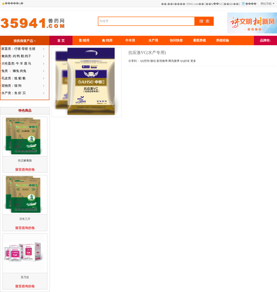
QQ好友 (185, 61)
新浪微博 (162, 61)
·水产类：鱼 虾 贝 (13, 93)
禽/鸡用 (107, 40)
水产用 (153, 40)
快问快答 (176, 40)
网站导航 (267, 3)
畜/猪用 (84, 40)
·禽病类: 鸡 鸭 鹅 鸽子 (15, 56)
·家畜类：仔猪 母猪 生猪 (17, 49)
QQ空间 (145, 61)
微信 (153, 61)
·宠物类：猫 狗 (10, 85)
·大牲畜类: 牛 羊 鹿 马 (15, 63)
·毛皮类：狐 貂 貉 (13, 78)
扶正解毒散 (25, 160)
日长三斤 (24, 218)
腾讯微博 (173, 61)
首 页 (61, 40)
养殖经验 (222, 40)
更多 (193, 61)
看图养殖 (199, 40)
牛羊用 (130, 40)
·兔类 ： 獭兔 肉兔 (13, 71)
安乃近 (25, 277)
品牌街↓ (265, 40)
